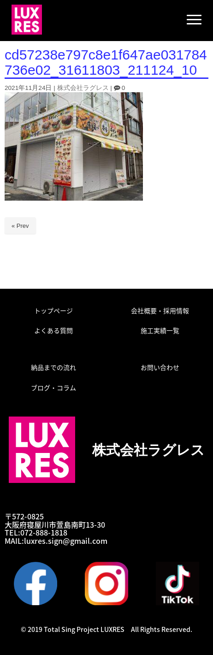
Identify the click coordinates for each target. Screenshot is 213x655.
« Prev (20, 225)
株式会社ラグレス (83, 87)
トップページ (53, 310)
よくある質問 (53, 330)
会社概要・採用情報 (160, 310)
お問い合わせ (160, 367)
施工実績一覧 (160, 330)
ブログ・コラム (53, 387)
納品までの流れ (53, 367)
